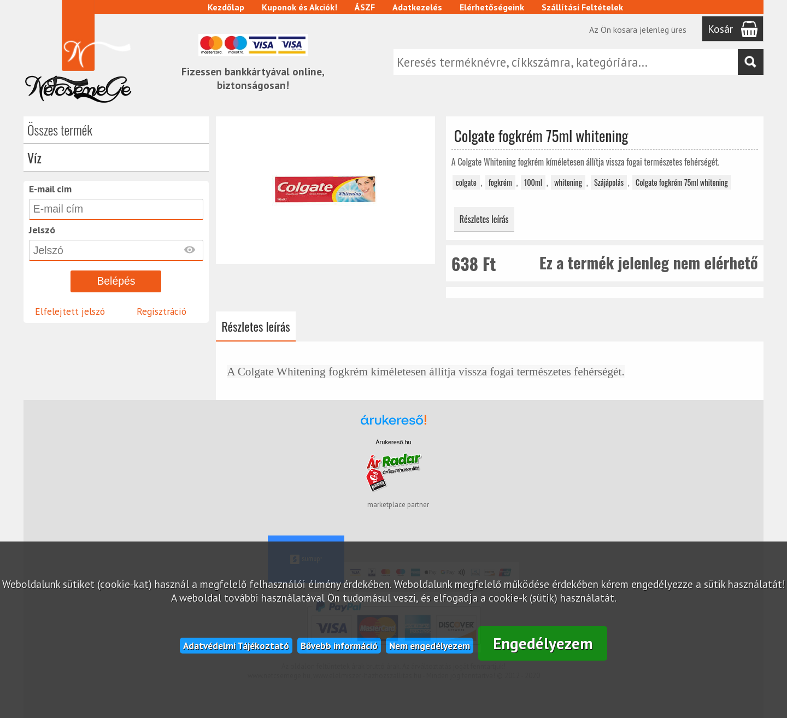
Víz (34, 157)
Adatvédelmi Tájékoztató (236, 645)
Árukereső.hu (393, 442)
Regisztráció (161, 311)
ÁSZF (365, 7)
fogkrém (500, 182)
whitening (568, 182)
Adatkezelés (417, 7)
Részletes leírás (484, 219)
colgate (466, 182)
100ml (533, 182)
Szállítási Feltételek (582, 7)
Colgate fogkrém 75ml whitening (682, 182)
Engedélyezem (543, 643)
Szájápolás (609, 182)
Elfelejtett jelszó (70, 311)
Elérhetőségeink (492, 7)
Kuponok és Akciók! (299, 7)
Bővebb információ (339, 645)
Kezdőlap (226, 7)
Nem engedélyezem (429, 645)
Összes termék (59, 129)
